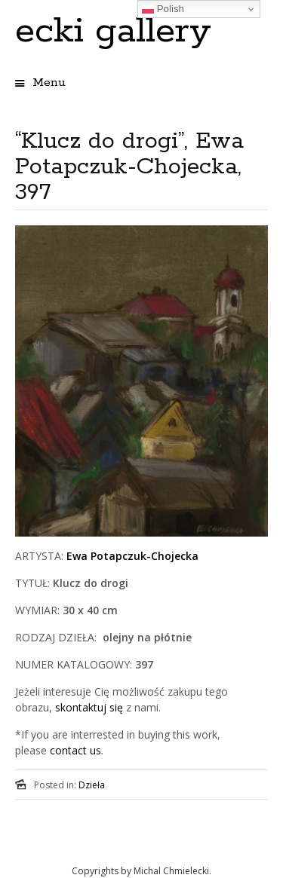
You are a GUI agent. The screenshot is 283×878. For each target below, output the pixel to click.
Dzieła (91, 785)
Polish (163, 9)
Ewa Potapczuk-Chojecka (132, 556)
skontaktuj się (87, 707)
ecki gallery (113, 31)
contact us (75, 750)
